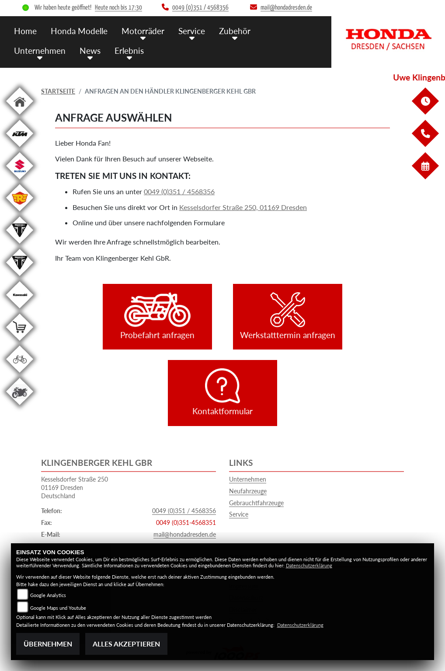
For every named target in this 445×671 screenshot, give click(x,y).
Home (25, 31)
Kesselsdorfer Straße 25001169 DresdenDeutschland (74, 487)
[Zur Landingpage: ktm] (19, 148)
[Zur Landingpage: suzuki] (19, 181)
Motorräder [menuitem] (143, 31)
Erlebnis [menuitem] (129, 50)
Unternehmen (247, 479)
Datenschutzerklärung (309, 565)
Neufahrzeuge (248, 491)
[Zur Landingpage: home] (19, 116)
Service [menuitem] (191, 31)
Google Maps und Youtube (58, 608)
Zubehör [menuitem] (234, 31)
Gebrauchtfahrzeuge (256, 503)
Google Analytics (48, 595)
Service (238, 514)
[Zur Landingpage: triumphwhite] (19, 245)
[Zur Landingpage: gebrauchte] (19, 406)
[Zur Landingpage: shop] (19, 342)
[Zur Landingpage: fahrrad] (19, 374)
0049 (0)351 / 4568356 (179, 191)
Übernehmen (48, 644)
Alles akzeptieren (126, 644)
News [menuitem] (90, 50)
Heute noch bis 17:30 (118, 7)
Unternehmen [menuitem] (40, 50)
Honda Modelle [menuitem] (79, 31)
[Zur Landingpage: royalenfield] (19, 213)
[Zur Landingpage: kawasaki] (19, 310)
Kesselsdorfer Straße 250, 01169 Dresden (243, 207)
